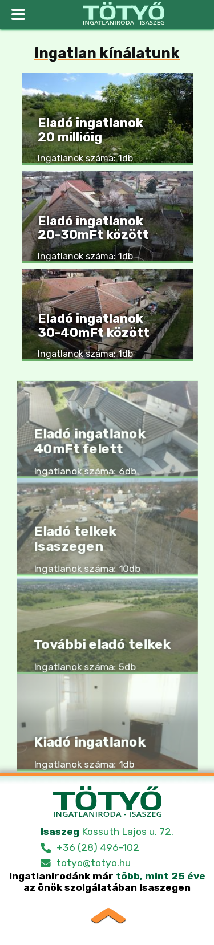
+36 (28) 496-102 (97, 847)
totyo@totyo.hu (93, 863)
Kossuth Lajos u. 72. (107, 831)
